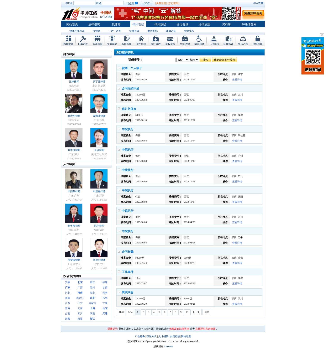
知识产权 (243, 44)
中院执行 (127, 129)
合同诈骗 (127, 251)
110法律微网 (248, 24)
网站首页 (72, 24)
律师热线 (160, 24)
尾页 (206, 312)
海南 (67, 297)
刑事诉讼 (83, 44)
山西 (67, 313)
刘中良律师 (74, 150)
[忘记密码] (173, 3)
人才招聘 (163, 336)
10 (187, 312)
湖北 (92, 292)
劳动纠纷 (97, 44)
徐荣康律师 (74, 260)
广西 (80, 287)
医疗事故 (156, 44)
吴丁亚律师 (99, 81)
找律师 (116, 24)
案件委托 (153, 31)
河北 (67, 292)
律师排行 (189, 31)
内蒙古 (92, 303)
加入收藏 (258, 2)
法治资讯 (182, 24)
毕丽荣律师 (74, 191)
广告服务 (140, 336)
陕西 (92, 313)
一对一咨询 (115, 31)
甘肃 (104, 287)
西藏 (67, 318)
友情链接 (175, 336)
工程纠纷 (214, 44)
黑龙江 (80, 297)
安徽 (67, 282)
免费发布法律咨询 (179, 328)
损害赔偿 (199, 44)
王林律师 (74, 81)
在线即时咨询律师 (205, 328)
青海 (67, 308)
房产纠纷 (141, 44)
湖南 (104, 292)
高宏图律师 (74, 115)
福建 (104, 282)
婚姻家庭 (68, 44)
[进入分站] (106, 16)
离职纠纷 (127, 292)
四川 (80, 313)
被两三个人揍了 (132, 68)
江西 (67, 303)
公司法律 (185, 44)
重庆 (92, 282)
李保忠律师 (99, 260)
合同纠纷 (127, 44)
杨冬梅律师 (74, 225)
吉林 (104, 297)
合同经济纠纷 (130, 88)
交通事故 (112, 44)
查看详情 (237, 79)
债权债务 (170, 44)
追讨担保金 (129, 108)
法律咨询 (94, 24)
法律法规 (204, 24)
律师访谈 (171, 31)
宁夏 (104, 303)
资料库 (226, 24)
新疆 (80, 318)
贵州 (92, 287)
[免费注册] (161, 3)
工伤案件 (127, 272)
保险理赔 (258, 44)
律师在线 (138, 24)
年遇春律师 (99, 191)
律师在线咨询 (76, 31)
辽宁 (80, 303)
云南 (80, 308)
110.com (168, 346)
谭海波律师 (99, 115)
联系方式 (152, 336)
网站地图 (186, 336)
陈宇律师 (99, 225)
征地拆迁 (228, 44)
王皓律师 (99, 150)
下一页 (196, 312)
